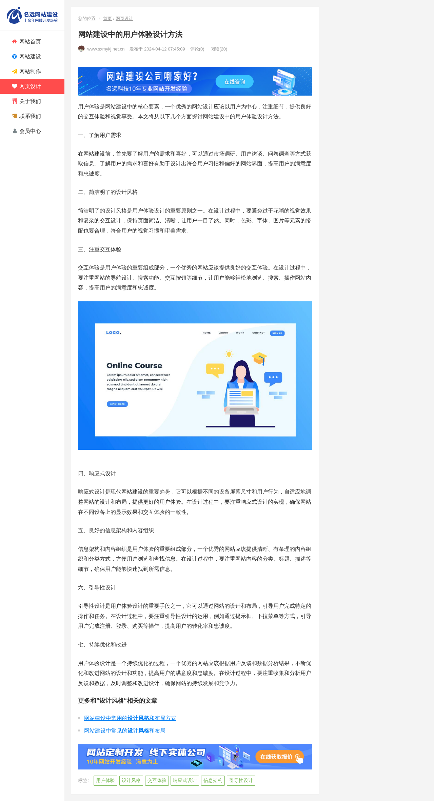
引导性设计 (241, 780)
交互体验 (156, 780)
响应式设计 (185, 780)
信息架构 (212, 780)
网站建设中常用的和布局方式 (130, 718)
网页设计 (124, 18)
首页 (107, 18)
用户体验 (105, 780)
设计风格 (131, 780)
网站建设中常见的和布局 (124, 731)
